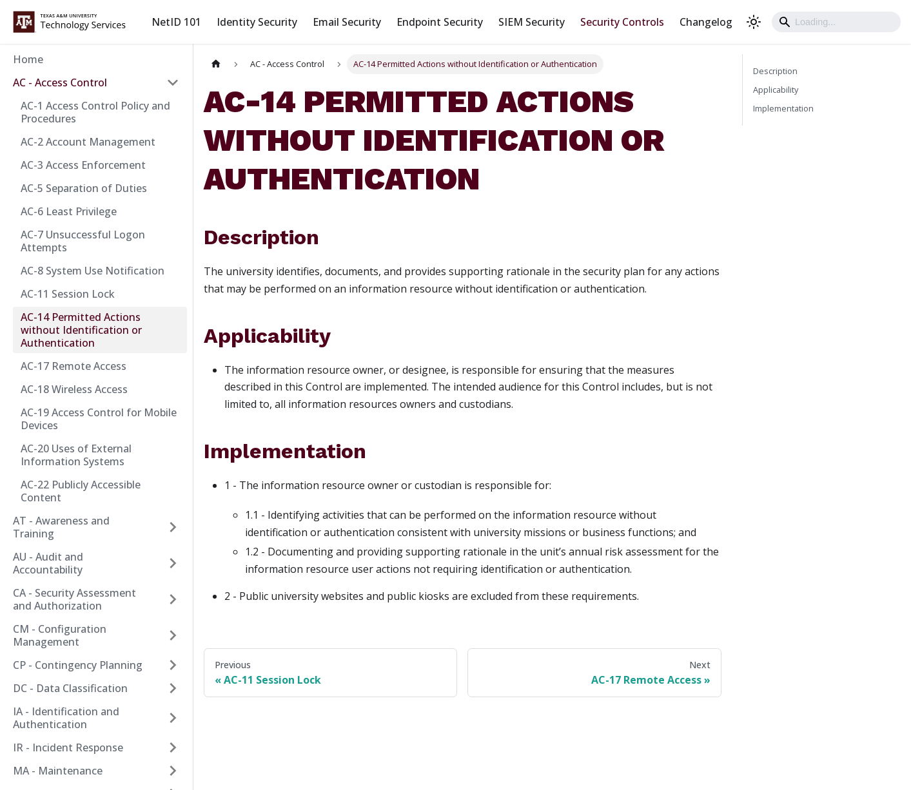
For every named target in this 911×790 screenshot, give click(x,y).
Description (775, 71)
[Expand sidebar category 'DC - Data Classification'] (173, 688)
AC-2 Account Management (88, 142)
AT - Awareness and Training (61, 527)
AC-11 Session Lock (68, 294)
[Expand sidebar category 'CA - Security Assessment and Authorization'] (173, 599)
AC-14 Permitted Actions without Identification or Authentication (81, 330)
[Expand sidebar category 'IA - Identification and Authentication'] (173, 718)
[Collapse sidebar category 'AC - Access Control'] (173, 82)
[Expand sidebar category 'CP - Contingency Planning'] (173, 665)
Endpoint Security (440, 22)
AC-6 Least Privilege (69, 211)
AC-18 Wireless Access (74, 389)
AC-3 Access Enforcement (83, 165)
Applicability (775, 89)
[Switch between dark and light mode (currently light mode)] (753, 22)
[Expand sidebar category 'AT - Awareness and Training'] (173, 527)
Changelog (706, 22)
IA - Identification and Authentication (66, 717)
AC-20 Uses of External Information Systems (76, 454)
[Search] (836, 22)
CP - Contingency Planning (77, 665)
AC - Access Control (60, 82)
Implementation (783, 108)
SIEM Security (531, 22)
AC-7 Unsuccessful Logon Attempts (83, 241)
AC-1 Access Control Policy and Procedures (95, 112)
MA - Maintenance (58, 771)
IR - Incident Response (68, 747)
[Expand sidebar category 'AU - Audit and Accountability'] (173, 563)
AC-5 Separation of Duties (84, 188)
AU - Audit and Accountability (48, 563)
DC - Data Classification (70, 688)
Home (28, 59)
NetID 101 (176, 22)
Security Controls (622, 22)
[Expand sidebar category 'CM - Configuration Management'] (173, 635)
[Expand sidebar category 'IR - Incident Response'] (173, 747)
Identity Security (257, 22)
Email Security (347, 22)
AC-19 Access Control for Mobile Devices (99, 418)
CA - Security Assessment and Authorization (74, 599)
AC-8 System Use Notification (92, 271)
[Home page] (216, 64)
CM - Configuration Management (59, 635)
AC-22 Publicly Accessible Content (81, 491)
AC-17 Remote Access (73, 366)
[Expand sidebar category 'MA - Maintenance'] (173, 770)
